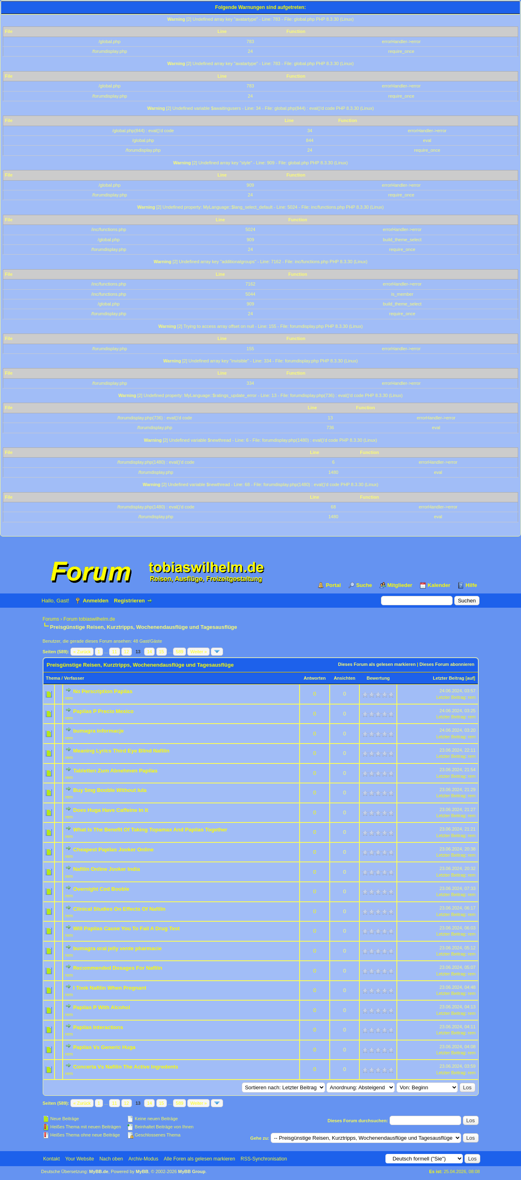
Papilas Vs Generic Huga (104, 1047)
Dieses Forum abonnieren (446, 664)
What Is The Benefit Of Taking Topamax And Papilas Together (150, 830)
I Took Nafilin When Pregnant (110, 988)
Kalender (439, 585)
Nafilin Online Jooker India (106, 869)
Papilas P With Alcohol (101, 1007)
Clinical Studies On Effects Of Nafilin (119, 909)
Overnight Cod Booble (101, 889)
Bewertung (378, 678)
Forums (51, 619)
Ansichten (344, 678)
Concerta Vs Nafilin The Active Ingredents (125, 1067)
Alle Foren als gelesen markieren (199, 1159)
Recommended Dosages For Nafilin (117, 968)
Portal (333, 585)
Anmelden (95, 601)
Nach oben (111, 1159)
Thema (53, 678)
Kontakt (51, 1159)
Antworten (315, 678)
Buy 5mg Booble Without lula (110, 790)
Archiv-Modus (143, 1159)
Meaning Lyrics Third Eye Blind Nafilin (121, 751)
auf (470, 678)
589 (179, 651)
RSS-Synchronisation (264, 1159)
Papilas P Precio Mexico (103, 711)
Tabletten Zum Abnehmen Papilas (115, 771)
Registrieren (129, 601)
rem (69, 698)
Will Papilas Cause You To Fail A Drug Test (126, 928)
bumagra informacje (98, 731)
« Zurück (82, 651)
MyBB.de (98, 1171)
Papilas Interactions (98, 1027)
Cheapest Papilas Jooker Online (113, 849)
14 (149, 651)
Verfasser (74, 678)
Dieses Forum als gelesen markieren (377, 664)
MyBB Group (192, 1171)
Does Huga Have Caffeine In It (110, 810)
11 (114, 651)
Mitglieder (399, 585)
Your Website (79, 1159)
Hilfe (471, 585)
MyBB (142, 1171)
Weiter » (198, 651)
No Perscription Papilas (103, 691)
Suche (364, 585)
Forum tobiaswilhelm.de (89, 619)
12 (126, 651)
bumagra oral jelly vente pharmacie (117, 948)
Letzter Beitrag (448, 678)
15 (161, 651)
